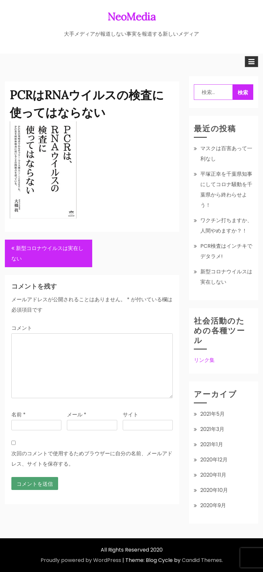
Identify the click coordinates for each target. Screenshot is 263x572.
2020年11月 (213, 475)
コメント (21, 328)
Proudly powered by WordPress (81, 560)
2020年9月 (213, 505)
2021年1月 (211, 444)
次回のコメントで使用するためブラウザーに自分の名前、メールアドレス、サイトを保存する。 (91, 459)
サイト (130, 414)
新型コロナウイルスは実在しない (47, 253)
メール (76, 414)
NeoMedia (131, 16)
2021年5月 (212, 414)
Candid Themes (202, 560)
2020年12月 (214, 459)
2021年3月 (212, 429)
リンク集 (204, 360)
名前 (18, 414)
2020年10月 (214, 490)
